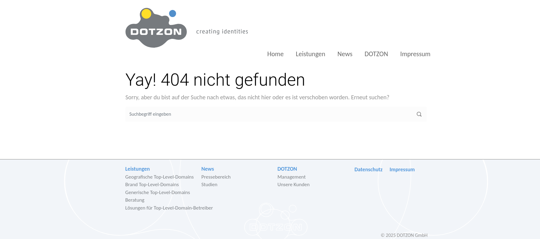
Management (292, 177)
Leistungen (310, 54)
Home (275, 54)
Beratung (135, 200)
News (345, 54)
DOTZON (376, 54)
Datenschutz (369, 169)
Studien (210, 184)
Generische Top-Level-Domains (157, 192)
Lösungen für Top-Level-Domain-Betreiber (169, 208)
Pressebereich (216, 177)
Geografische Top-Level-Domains (159, 177)
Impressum (415, 54)
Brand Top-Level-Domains (152, 184)
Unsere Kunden (294, 184)
